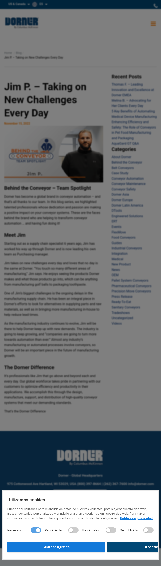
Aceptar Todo (117, 547)
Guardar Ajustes (43, 547)
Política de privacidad (136, 518)
